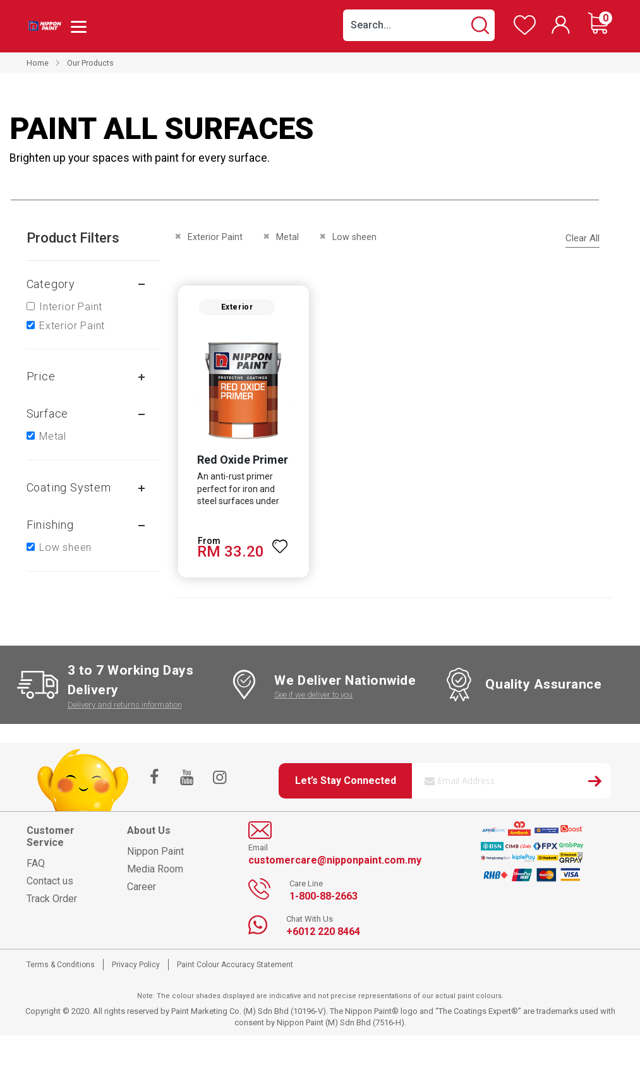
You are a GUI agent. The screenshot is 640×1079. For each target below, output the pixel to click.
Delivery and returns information (125, 706)
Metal (52, 436)
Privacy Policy (136, 965)
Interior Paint (70, 307)
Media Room (155, 871)
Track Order (52, 901)
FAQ (36, 865)
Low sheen (65, 547)
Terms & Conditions (61, 965)
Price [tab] (41, 376)
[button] (279, 543)
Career (141, 889)
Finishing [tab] (50, 524)
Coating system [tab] (69, 487)
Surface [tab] (48, 413)
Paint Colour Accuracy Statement (235, 965)
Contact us (50, 883)
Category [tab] (51, 284)
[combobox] (419, 25)
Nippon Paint (155, 853)
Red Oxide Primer (240, 460)
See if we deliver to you (313, 696)
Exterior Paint (72, 326)
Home (38, 63)
